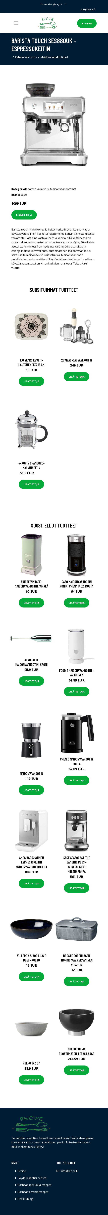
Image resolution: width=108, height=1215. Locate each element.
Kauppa (87, 23)
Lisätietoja (24, 214)
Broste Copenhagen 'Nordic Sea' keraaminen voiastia (77, 960)
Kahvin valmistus (26, 57)
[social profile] (65, 4)
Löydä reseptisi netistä (32, 1178)
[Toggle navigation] (15, 23)
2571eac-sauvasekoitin (76, 360)
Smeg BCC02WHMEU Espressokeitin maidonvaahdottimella (31, 862)
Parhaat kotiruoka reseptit (34, 1185)
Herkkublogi (25, 1199)
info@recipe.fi (88, 9)
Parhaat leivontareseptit (33, 1192)
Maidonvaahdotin (31, 773)
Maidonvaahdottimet (54, 57)
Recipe (22, 1171)
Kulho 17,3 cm (31, 1063)
